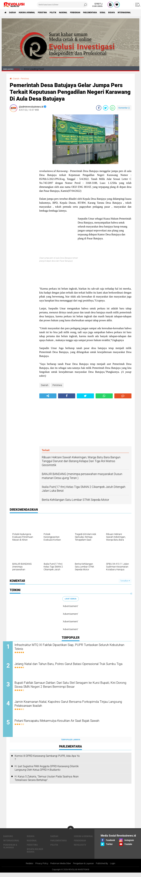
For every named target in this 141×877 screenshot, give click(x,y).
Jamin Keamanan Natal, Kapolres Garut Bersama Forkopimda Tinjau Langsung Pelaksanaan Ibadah (69, 707)
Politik (64, 12)
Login (116, 867)
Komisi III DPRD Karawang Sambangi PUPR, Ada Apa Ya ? (47, 762)
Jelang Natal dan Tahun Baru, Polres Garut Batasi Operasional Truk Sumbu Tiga (73, 667)
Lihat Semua (70, 599)
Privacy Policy (39, 867)
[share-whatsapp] (112, 107)
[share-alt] (47, 395)
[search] (62, 5)
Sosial (124, 12)
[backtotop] (70, 833)
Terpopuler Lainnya (70, 744)
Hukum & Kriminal (32, 12)
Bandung (8, 840)
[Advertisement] (23, 164)
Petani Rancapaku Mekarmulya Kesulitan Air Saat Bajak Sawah (70, 725)
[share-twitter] (105, 107)
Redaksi (26, 867)
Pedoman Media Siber (60, 867)
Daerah (15, 12)
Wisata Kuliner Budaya (35, 854)
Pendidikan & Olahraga (10, 850)
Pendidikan (92, 12)
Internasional (11, 844)
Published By (104, 867)
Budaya (30, 840)
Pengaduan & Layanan (84, 867)
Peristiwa (51, 12)
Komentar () (124, 108)
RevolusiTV (80, 849)
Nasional (77, 12)
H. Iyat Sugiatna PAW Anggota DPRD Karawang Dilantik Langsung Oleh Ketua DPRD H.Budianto (47, 772)
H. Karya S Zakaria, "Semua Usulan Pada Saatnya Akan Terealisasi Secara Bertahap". (47, 782)
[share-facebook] (98, 107)
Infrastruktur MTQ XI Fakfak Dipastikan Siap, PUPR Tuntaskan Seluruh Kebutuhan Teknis (69, 647)
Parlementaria (109, 12)
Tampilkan (125, 581)
